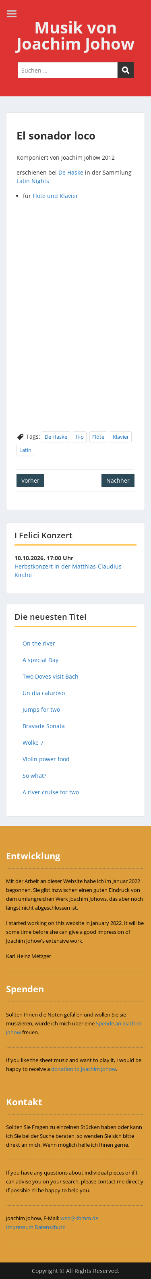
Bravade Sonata (44, 726)
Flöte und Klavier (55, 196)
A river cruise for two (51, 792)
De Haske (70, 172)
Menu (14, 13)
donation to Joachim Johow (83, 1069)
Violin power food (46, 759)
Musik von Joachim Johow (75, 35)
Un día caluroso (44, 693)
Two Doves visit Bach (51, 676)
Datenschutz (50, 1227)
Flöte (98, 436)
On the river (39, 643)
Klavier (121, 436)
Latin (25, 450)
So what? (34, 775)
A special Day (40, 660)
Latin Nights (33, 181)
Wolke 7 (33, 742)
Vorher (30, 480)
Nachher (118, 480)
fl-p (80, 436)
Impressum (19, 1227)
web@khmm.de (79, 1218)
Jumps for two (41, 709)
